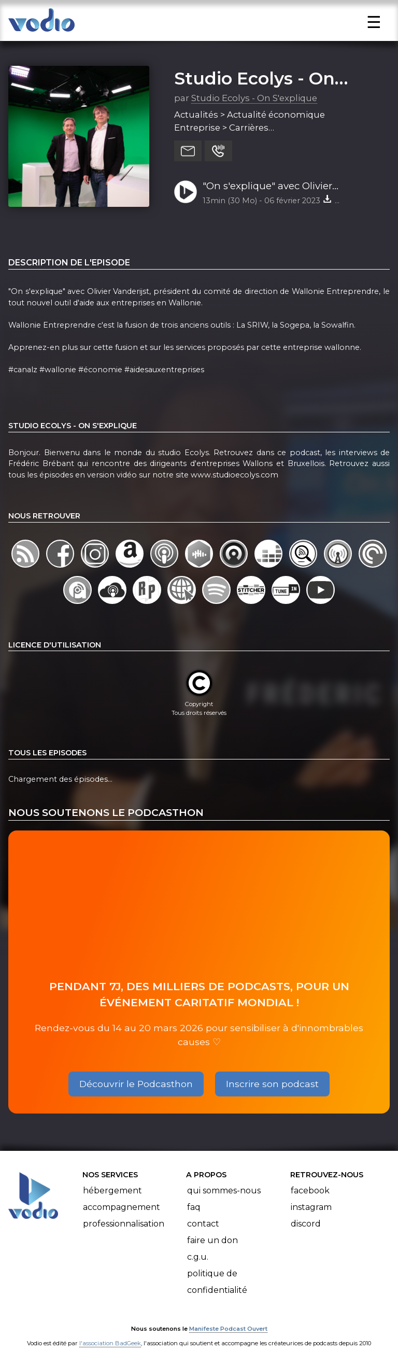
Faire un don (212, 1240)
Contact (203, 1224)
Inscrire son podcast (272, 1083)
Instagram (311, 1207)
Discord (306, 1224)
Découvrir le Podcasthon (136, 1083)
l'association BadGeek (110, 1343)
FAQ (194, 1207)
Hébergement (112, 1190)
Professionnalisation (123, 1224)
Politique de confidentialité (217, 1282)
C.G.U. (197, 1257)
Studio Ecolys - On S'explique (254, 98)
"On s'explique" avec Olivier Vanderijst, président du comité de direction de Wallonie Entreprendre (287, 186)
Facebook (310, 1190)
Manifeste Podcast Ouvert (228, 1328)
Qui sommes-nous (224, 1190)
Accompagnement (121, 1207)
